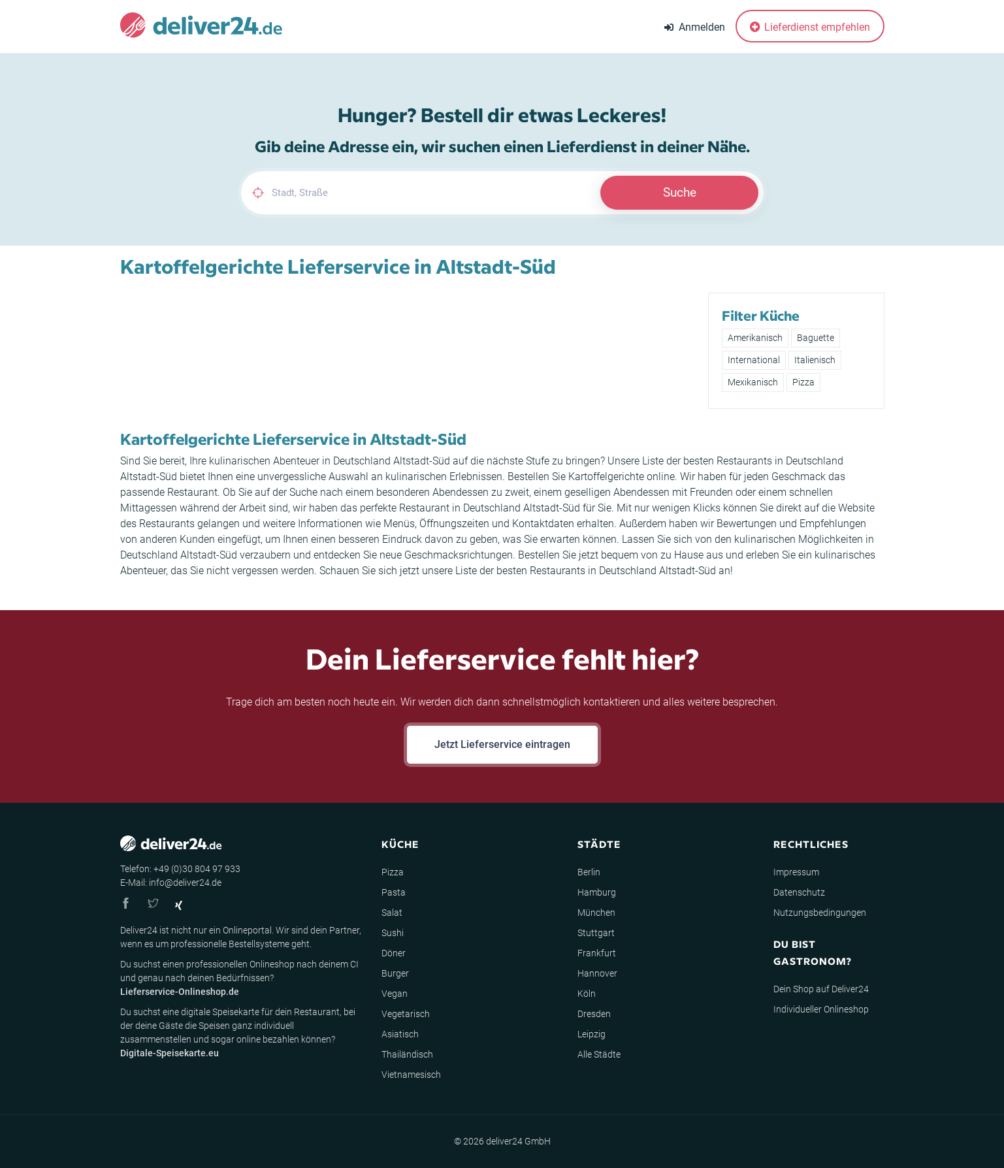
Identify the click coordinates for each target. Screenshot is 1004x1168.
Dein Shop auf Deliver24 (821, 989)
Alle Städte (599, 1054)
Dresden (594, 1014)
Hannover (597, 973)
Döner (393, 953)
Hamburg (596, 892)
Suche (679, 192)
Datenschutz (799, 892)
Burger (395, 973)
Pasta (393, 892)
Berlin (588, 872)
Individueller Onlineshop (821, 1009)
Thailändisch (407, 1054)
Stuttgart (596, 933)
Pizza (803, 382)
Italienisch (814, 360)
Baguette (815, 338)
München (596, 912)
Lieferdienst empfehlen (810, 27)
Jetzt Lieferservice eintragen (502, 744)
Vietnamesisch (411, 1074)
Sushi (392, 933)
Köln (586, 993)
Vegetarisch (405, 1014)
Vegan (394, 993)
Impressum (796, 872)
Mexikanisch (753, 382)
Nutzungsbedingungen (819, 912)
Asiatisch (400, 1034)
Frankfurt (596, 953)
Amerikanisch (755, 338)
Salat (391, 912)
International (754, 360)
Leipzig (591, 1034)
